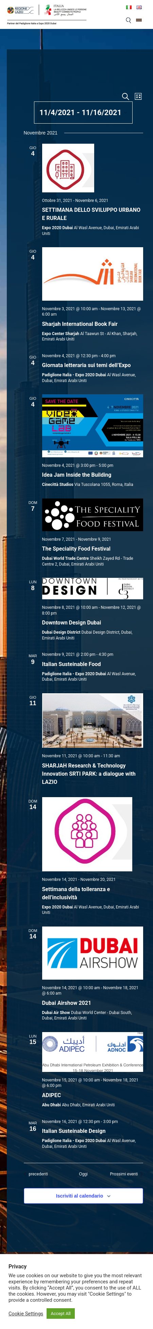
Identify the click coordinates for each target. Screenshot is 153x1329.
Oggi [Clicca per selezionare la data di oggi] (83, 1174)
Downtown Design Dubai (71, 622)
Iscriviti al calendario (79, 1196)
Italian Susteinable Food (71, 664)
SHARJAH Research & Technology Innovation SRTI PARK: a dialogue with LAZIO (89, 773)
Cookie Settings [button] (25, 1314)
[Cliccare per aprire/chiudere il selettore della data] (83, 112)
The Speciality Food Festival (76, 548)
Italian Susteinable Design (74, 1131)
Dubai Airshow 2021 (66, 1003)
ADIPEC (51, 1095)
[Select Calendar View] (138, 96)
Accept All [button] (61, 1313)
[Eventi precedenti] (36, 1174)
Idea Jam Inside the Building (77, 475)
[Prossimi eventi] (126, 1174)
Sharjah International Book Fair (80, 324)
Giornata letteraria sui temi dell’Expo (86, 365)
